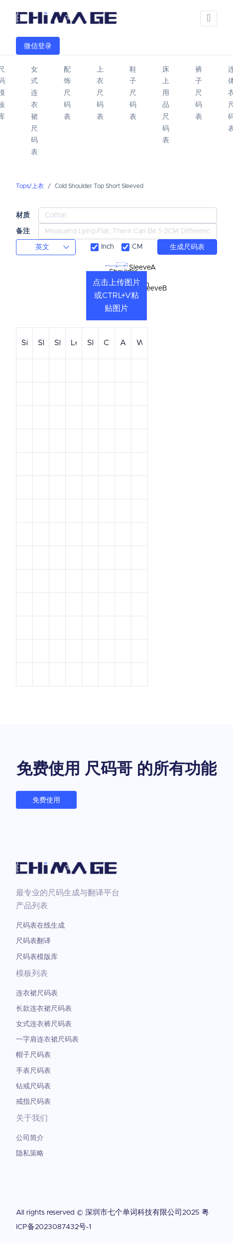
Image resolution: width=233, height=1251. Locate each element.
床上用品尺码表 (165, 105)
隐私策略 (30, 1153)
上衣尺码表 (100, 93)
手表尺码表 (33, 1070)
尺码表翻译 (33, 941)
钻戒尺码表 (33, 1086)
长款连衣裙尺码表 (44, 1008)
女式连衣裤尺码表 (44, 1024)
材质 (23, 215)
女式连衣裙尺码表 (34, 111)
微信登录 (38, 46)
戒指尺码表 (33, 1101)
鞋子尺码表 (132, 93)
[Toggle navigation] (208, 18)
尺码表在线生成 (40, 925)
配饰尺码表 (67, 93)
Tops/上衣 (30, 186)
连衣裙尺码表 (37, 993)
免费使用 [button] (46, 800)
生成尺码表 (187, 247)
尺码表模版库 (37, 957)
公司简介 (30, 1138)
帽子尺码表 (33, 1055)
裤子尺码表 (198, 93)
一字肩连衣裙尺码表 (47, 1039)
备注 (23, 231)
